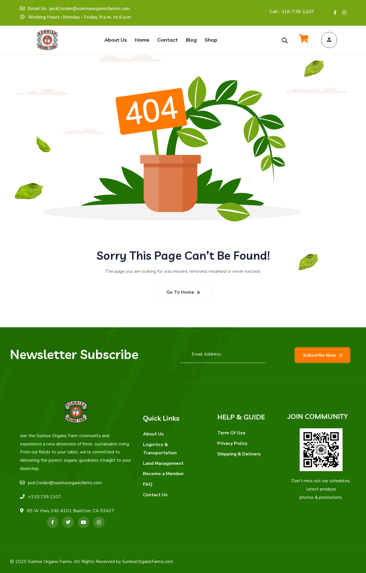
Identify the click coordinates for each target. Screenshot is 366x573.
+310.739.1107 (44, 497)
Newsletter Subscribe (74, 354)
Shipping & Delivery (238, 454)
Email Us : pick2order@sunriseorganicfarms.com (79, 8)
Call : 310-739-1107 (291, 12)
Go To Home (180, 292)
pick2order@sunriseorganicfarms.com (65, 483)
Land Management (163, 463)
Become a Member (163, 474)
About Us (153, 434)
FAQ (147, 484)
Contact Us (155, 495)
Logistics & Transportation (160, 448)
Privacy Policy (232, 443)
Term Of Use (231, 433)
